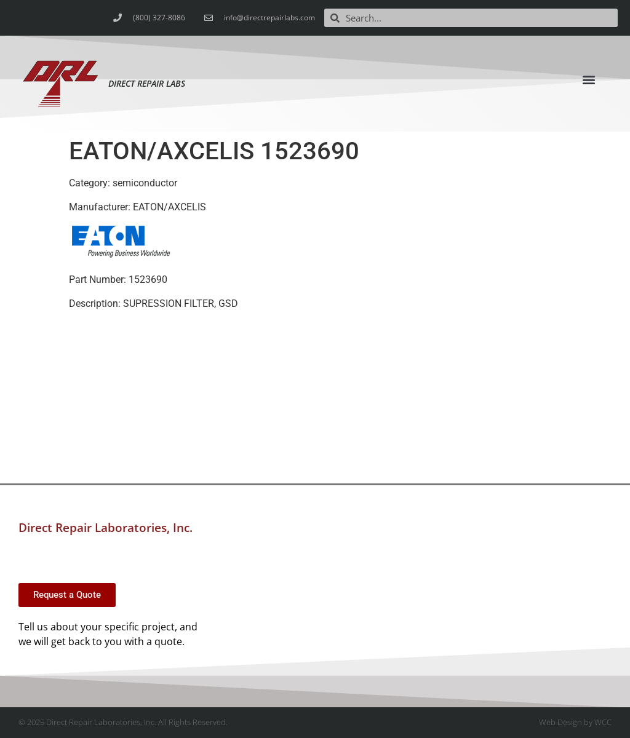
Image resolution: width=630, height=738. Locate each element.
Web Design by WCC (575, 722)
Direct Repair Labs (146, 83)
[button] (589, 79)
